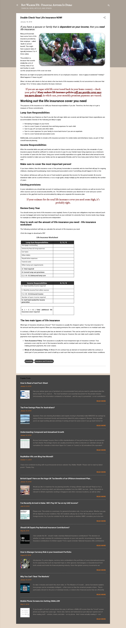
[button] (104, 18)
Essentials (29, 361)
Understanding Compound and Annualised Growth (42, 432)
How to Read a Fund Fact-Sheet (34, 383)
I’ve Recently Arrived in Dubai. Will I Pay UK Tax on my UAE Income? (49, 503)
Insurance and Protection (44, 361)
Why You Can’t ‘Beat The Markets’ (34, 576)
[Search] (108, 6)
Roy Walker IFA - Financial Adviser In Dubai (46, 5)
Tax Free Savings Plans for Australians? (37, 407)
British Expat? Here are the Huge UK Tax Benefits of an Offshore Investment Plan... (56, 478)
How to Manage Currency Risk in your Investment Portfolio (45, 552)
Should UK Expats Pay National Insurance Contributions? (44, 527)
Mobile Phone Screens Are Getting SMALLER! (40, 601)
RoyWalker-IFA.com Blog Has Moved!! (36, 456)
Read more (101, 401)
